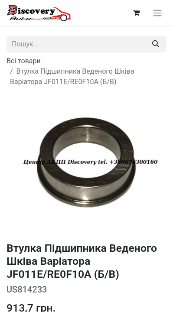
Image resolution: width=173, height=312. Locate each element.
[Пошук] (155, 44)
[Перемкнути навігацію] (157, 12)
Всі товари (24, 61)
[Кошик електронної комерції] (136, 12)
